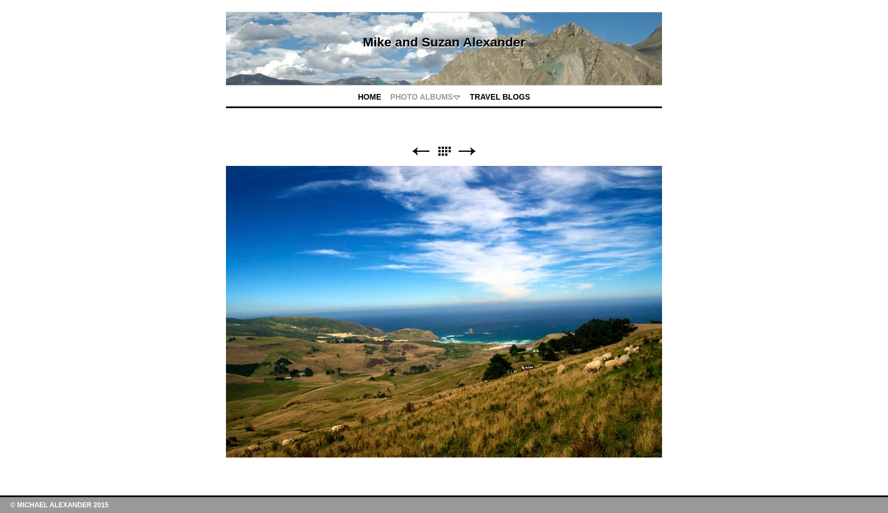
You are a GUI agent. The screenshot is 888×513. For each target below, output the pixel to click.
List (444, 151)
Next (467, 151)
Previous (420, 151)
